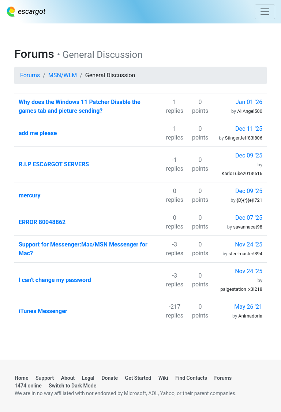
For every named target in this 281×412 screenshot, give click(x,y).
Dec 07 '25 (248, 217)
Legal (88, 378)
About (68, 378)
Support (44, 378)
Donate (110, 378)
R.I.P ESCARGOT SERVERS (54, 164)
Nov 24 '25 (248, 244)
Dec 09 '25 (248, 155)
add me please (38, 133)
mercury (30, 195)
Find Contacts (191, 378)
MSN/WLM (62, 75)
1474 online (28, 386)
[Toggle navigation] (265, 11)
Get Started (138, 378)
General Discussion (110, 75)
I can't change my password (55, 279)
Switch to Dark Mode (72, 386)
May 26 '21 (248, 306)
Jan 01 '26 (249, 102)
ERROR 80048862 (42, 222)
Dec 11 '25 (248, 128)
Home (22, 378)
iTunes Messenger (43, 311)
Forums (30, 75)
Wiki (163, 378)
